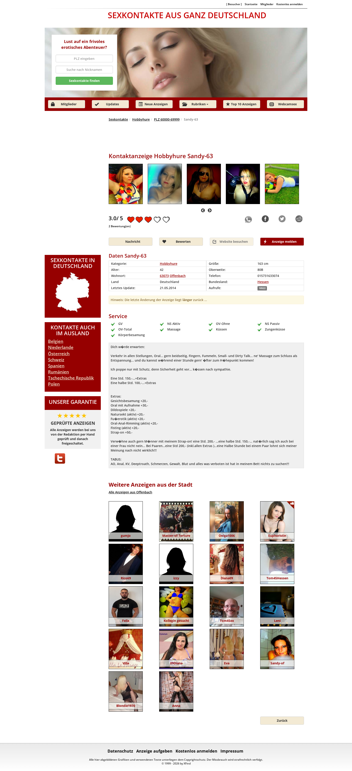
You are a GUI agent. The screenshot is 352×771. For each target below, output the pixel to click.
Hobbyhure (141, 119)
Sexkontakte (118, 119)
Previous (203, 210)
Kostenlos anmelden (289, 4)
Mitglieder (266, 4)
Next (209, 210)
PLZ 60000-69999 (167, 119)
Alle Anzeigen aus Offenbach (130, 492)
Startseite (251, 4)
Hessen (263, 282)
